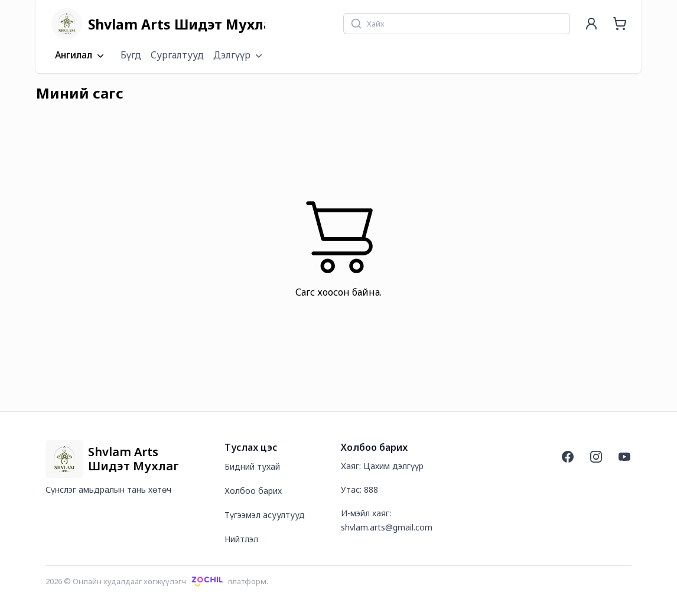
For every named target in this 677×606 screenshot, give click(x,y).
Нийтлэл (241, 539)
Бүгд (131, 54)
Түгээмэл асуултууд (264, 514)
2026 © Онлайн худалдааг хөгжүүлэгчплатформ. (156, 581)
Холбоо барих (253, 490)
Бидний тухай (252, 466)
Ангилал (80, 55)
